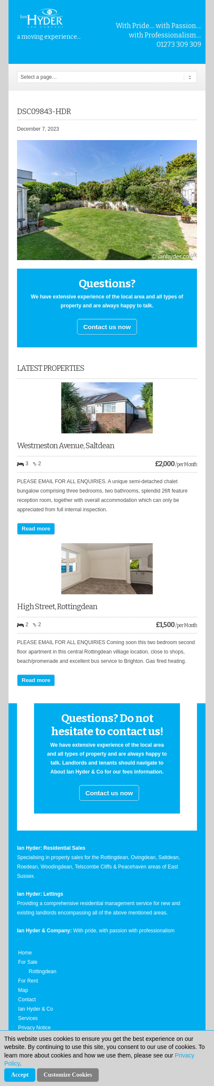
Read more (36, 528)
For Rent (28, 981)
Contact (27, 1000)
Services (28, 1018)
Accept (20, 1075)
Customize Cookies (68, 1075)
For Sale (27, 962)
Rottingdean (43, 971)
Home (25, 953)
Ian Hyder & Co (35, 1009)
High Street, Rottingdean (57, 606)
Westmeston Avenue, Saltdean (65, 445)
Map (23, 990)
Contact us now (107, 326)
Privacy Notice (34, 1028)
